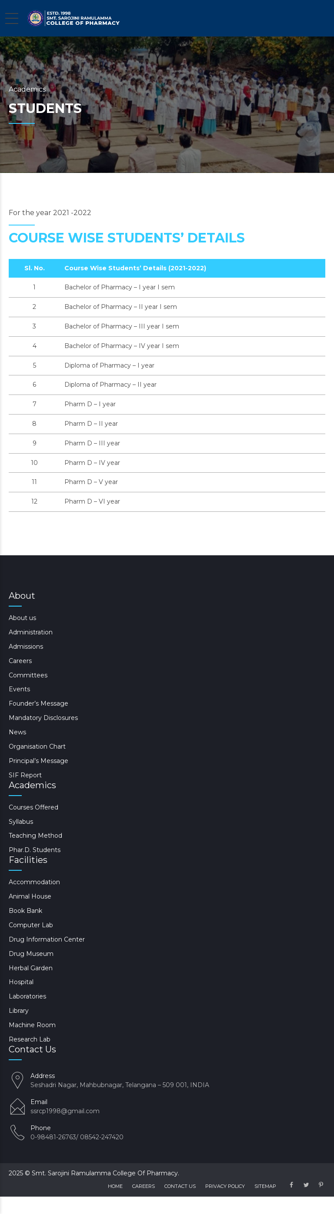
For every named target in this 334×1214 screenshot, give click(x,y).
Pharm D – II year (91, 424)
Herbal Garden (31, 968)
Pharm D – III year (92, 443)
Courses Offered (33, 807)
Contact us (180, 1186)
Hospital (21, 982)
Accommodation (34, 882)
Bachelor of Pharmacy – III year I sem (121, 326)
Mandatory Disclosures (43, 718)
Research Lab (29, 1039)
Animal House (30, 896)
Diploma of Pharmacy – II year (110, 384)
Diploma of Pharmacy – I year (109, 365)
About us (22, 618)
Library (19, 1011)
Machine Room (32, 1025)
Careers (20, 661)
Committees (28, 675)
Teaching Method (35, 835)
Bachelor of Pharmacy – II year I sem (120, 307)
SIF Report (25, 775)
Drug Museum (31, 954)
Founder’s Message (38, 703)
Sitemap (265, 1186)
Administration (31, 632)
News (17, 732)
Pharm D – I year (90, 404)
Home (115, 1186)
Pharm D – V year (91, 482)
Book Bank (25, 911)
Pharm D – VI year (92, 501)
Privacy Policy (225, 1186)
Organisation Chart (37, 746)
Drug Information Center (47, 939)
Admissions (26, 646)
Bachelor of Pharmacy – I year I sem (119, 287)
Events (19, 689)
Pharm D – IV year (92, 463)
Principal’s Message (38, 761)
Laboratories (27, 996)
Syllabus (21, 822)
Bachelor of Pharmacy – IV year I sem (121, 346)
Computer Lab (31, 925)
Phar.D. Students (34, 850)
